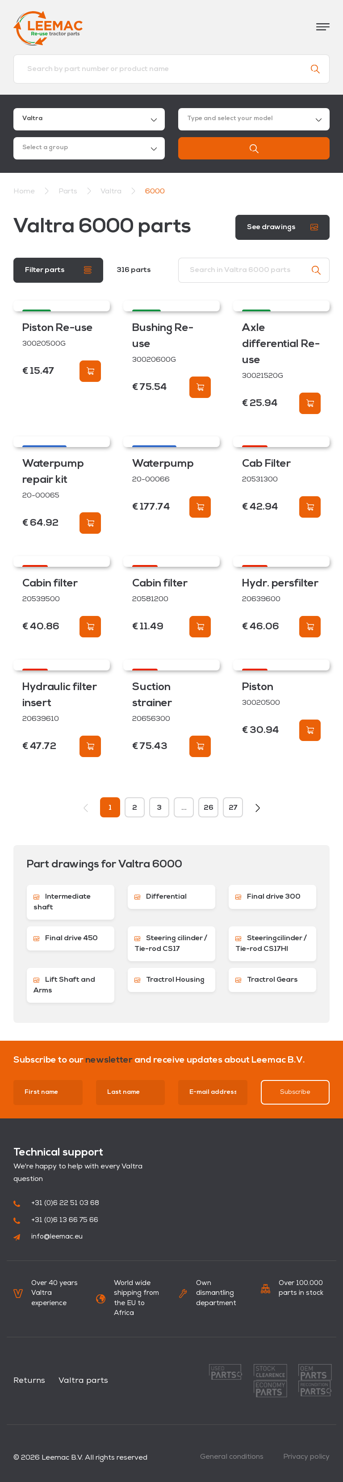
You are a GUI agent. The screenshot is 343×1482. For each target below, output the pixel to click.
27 (233, 808)
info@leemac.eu (48, 1237)
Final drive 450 (65, 938)
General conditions (232, 1457)
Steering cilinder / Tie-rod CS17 (170, 944)
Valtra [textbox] (32, 118)
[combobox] (89, 119)
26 (208, 808)
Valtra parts (83, 1381)
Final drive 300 (268, 896)
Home (24, 191)
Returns (29, 1381)
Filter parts (58, 270)
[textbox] (254, 119)
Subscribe (295, 1092)
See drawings (282, 227)
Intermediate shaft (62, 902)
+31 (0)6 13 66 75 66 (55, 1220)
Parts (69, 191)
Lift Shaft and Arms (64, 985)
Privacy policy (306, 1457)
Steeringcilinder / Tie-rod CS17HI (271, 944)
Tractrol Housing (169, 980)
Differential (160, 896)
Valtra (111, 191)
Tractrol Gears (266, 980)
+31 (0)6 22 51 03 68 (56, 1203)
